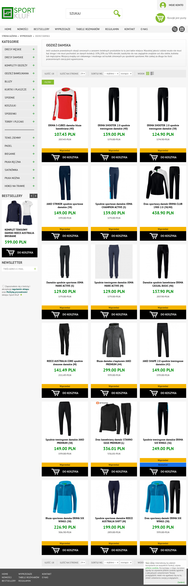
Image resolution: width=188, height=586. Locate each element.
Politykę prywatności (17, 292)
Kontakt (129, 29)
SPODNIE (10, 97)
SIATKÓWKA (11, 170)
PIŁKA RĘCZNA (13, 162)
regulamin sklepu (20, 289)
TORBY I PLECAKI (14, 121)
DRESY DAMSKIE (14, 57)
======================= (19, 129)
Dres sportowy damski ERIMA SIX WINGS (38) (163, 520)
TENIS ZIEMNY (13, 137)
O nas (144, 29)
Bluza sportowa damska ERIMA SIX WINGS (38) (65, 520)
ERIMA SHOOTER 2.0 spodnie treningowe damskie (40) (114, 127)
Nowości (22, 29)
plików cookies (152, 568)
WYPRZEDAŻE (26, 36)
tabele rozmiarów (88, 29)
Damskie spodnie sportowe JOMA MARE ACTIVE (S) (64, 284)
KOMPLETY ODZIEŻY (16, 65)
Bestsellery (41, 29)
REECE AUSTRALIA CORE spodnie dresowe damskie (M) (65, 362)
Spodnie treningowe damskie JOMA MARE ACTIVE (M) (113, 284)
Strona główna (9, 36)
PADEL (8, 145)
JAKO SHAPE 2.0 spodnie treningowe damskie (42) (163, 362)
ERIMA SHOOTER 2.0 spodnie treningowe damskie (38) (163, 127)
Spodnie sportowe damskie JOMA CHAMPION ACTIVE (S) (113, 205)
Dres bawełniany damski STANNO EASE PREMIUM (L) (113, 441)
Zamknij (181, 582)
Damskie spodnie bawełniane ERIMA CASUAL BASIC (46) (163, 284)
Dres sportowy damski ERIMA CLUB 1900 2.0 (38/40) (163, 205)
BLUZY (8, 81)
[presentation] (19, 277)
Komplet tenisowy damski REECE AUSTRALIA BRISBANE (19, 233)
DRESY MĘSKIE (13, 49)
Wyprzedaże (62, 29)
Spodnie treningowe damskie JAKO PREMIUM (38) (65, 441)
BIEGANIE (10, 153)
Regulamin (112, 29)
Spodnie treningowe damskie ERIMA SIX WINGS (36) (163, 441)
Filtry (48, 82)
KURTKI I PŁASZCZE (16, 89)
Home (8, 29)
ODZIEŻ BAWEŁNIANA (17, 73)
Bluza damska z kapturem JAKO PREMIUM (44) (114, 362)
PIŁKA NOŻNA (12, 178)
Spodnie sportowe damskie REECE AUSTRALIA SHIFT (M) (114, 520)
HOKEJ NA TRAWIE (15, 186)
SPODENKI (10, 113)
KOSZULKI (10, 105)
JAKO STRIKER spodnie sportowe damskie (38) (65, 205)
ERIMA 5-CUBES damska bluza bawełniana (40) (64, 127)
